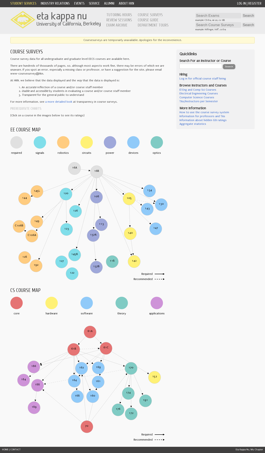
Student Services (23, 3)
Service (94, 3)
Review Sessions (119, 20)
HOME (5, 449)
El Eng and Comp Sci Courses (197, 89)
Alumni (109, 3)
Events (79, 3)
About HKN (126, 3)
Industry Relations (55, 3)
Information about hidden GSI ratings (203, 120)
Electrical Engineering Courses (198, 93)
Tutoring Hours (119, 15)
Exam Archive (116, 25)
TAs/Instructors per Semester (198, 101)
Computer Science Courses (196, 97)
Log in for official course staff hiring (202, 78)
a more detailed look (58, 101)
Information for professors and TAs (202, 116)
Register (254, 3)
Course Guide (148, 20)
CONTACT (15, 449)
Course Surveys (150, 15)
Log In (241, 3)
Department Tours (153, 25)
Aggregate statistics (192, 124)
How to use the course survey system (204, 112)
